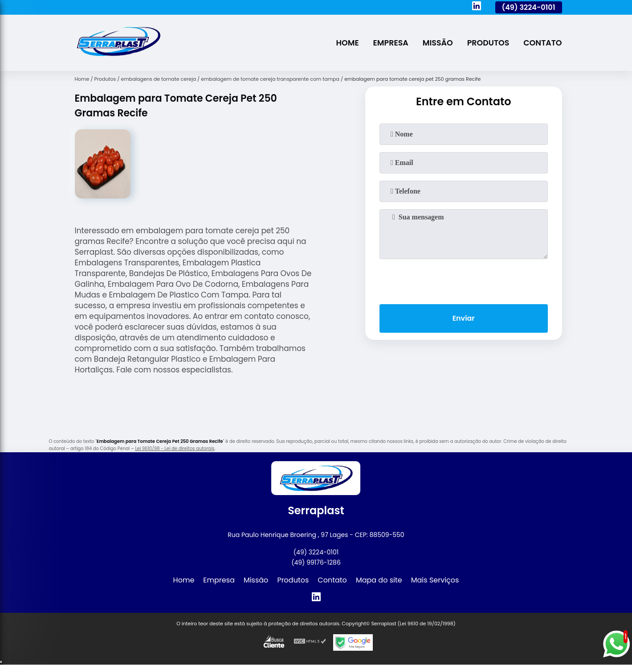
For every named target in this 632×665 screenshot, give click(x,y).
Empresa (390, 42)
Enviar (463, 318)
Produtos (487, 42)
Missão (437, 42)
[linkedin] (476, 7)
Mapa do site (379, 580)
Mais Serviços (435, 580)
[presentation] (463, 279)
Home (346, 42)
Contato (542, 42)
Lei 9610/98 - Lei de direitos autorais (174, 448)
